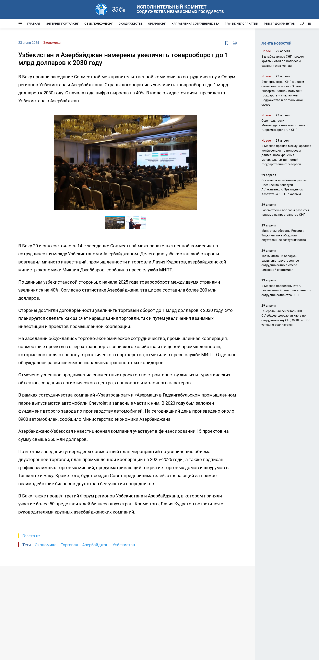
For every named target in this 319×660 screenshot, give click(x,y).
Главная (33, 23)
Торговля (69, 544)
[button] (193, 112)
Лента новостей (276, 43)
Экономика (46, 544)
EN (309, 23)
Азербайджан (95, 544)
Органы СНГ (157, 23)
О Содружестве (130, 23)
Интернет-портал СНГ (62, 23)
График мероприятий (241, 23)
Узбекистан (124, 544)
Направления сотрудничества (195, 23)
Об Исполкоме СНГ (98, 23)
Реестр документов (279, 23)
